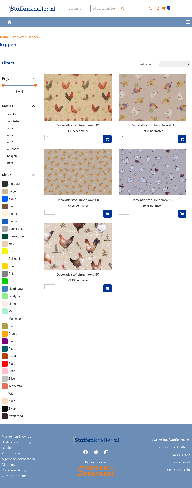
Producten (18, 37)
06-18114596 (181, 455)
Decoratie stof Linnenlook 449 (152, 125)
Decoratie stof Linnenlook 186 (78, 125)
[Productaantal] (49, 137)
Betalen (7, 448)
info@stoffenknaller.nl (174, 447)
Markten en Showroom (18, 436)
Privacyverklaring (14, 470)
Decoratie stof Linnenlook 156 (152, 200)
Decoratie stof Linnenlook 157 (78, 274)
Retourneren (11, 453)
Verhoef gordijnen (15, 476)
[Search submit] (122, 8)
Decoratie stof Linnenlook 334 (78, 200)
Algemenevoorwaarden (18, 459)
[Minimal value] (19, 85)
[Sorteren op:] (174, 64)
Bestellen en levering (16, 442)
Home (4, 37)
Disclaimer (9, 465)
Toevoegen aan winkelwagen (107, 139)
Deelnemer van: (96, 462)
